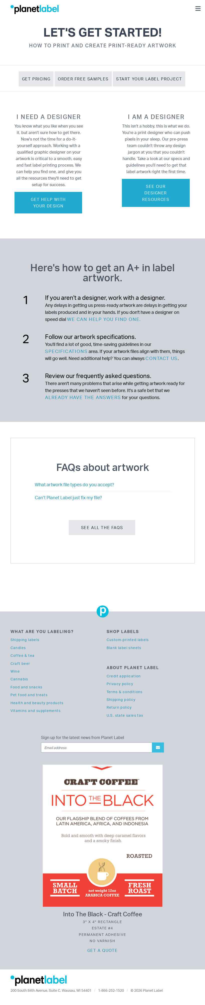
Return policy (119, 707)
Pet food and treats (29, 695)
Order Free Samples (83, 78)
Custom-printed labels (128, 640)
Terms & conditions (125, 692)
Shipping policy (121, 699)
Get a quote (102, 950)
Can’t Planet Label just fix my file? (68, 497)
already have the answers (83, 397)
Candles (18, 648)
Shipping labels (25, 640)
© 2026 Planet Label (147, 990)
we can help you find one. (104, 319)
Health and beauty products (37, 703)
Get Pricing (36, 78)
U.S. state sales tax (125, 715)
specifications (66, 351)
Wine (15, 671)
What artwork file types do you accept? (74, 484)
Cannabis (19, 679)
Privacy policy (120, 684)
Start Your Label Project (149, 78)
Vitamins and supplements (36, 710)
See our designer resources (155, 193)
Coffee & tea (23, 655)
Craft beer (20, 663)
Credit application (124, 676)
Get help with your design (48, 202)
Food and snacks (27, 687)
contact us (161, 358)
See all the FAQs (102, 527)
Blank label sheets (124, 648)
